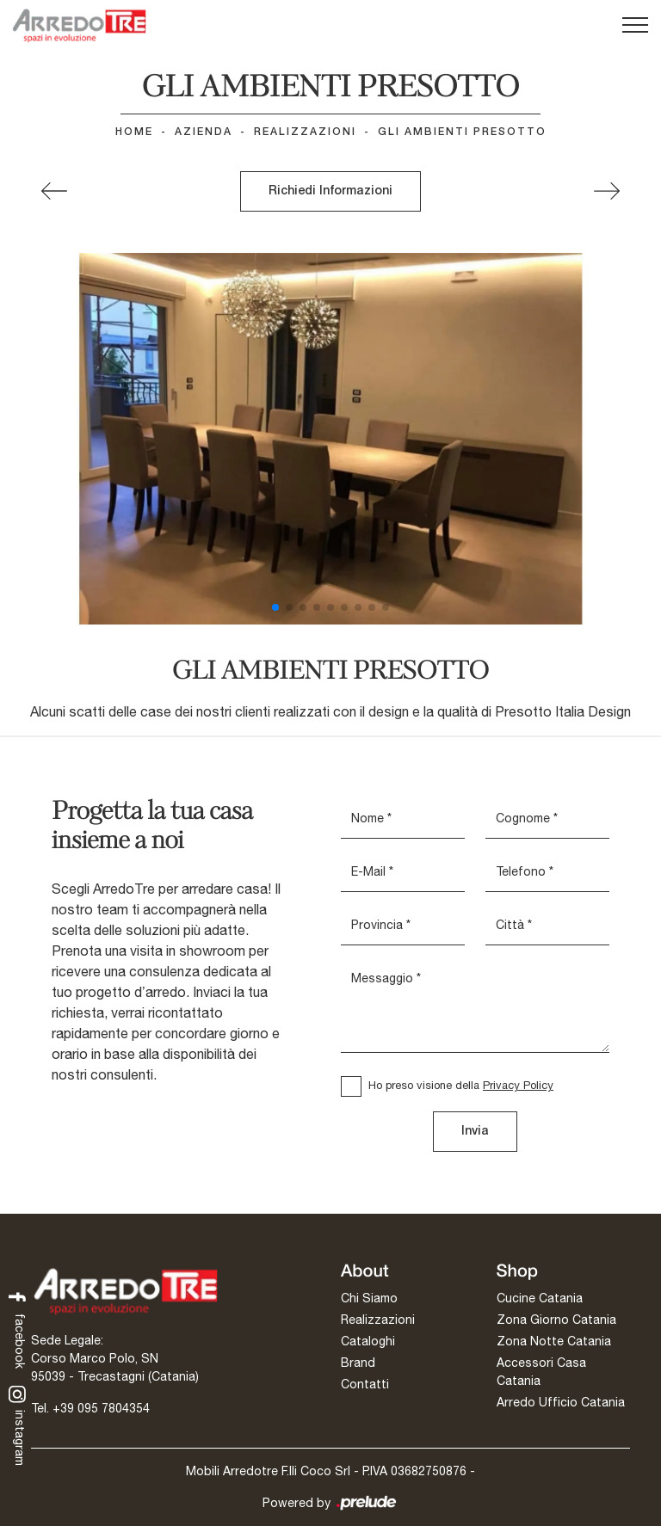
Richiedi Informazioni (330, 191)
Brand (358, 1362)
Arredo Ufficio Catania (561, 1402)
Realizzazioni (305, 132)
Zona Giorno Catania (556, 1319)
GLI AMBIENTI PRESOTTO (462, 132)
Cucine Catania (540, 1298)
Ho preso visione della (460, 1085)
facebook (18, 1329)
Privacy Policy (518, 1085)
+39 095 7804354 (101, 1408)
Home (134, 132)
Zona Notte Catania (554, 1341)
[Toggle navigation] (635, 25)
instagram (18, 1425)
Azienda (203, 132)
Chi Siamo (369, 1298)
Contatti (365, 1384)
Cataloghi (368, 1341)
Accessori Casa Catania (541, 1372)
